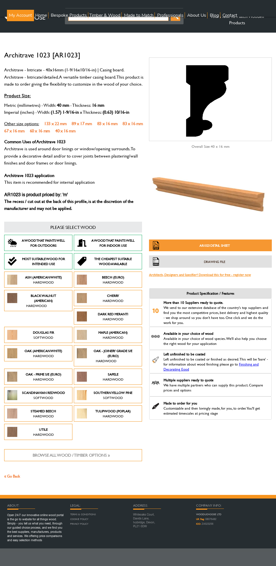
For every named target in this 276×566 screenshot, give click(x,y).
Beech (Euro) (100, 280)
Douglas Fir (30, 335)
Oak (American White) (34, 353)
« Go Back (12, 476)
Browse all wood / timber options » (71, 455)
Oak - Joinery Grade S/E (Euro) (104, 355)
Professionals (170, 15)
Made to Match (138, 15)
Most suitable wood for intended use (36, 261)
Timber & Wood (104, 15)
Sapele (100, 377)
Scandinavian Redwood (36, 395)
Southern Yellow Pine (104, 395)
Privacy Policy (79, 524)
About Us (196, 15)
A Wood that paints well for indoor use (106, 243)
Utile (30, 432)
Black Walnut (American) (31, 300)
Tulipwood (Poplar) (104, 413)
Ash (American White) (34, 280)
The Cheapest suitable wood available (104, 261)
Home (41, 15)
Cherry (100, 298)
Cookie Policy (79, 519)
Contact (230, 15)
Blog (214, 15)
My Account (20, 15)
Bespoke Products (69, 15)
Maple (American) (102, 335)
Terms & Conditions (83, 514)
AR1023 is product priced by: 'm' (36, 195)
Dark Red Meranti (102, 316)
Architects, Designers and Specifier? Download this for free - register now (200, 274)
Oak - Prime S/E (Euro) (34, 377)
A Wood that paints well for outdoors (36, 243)
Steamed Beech (31, 413)
